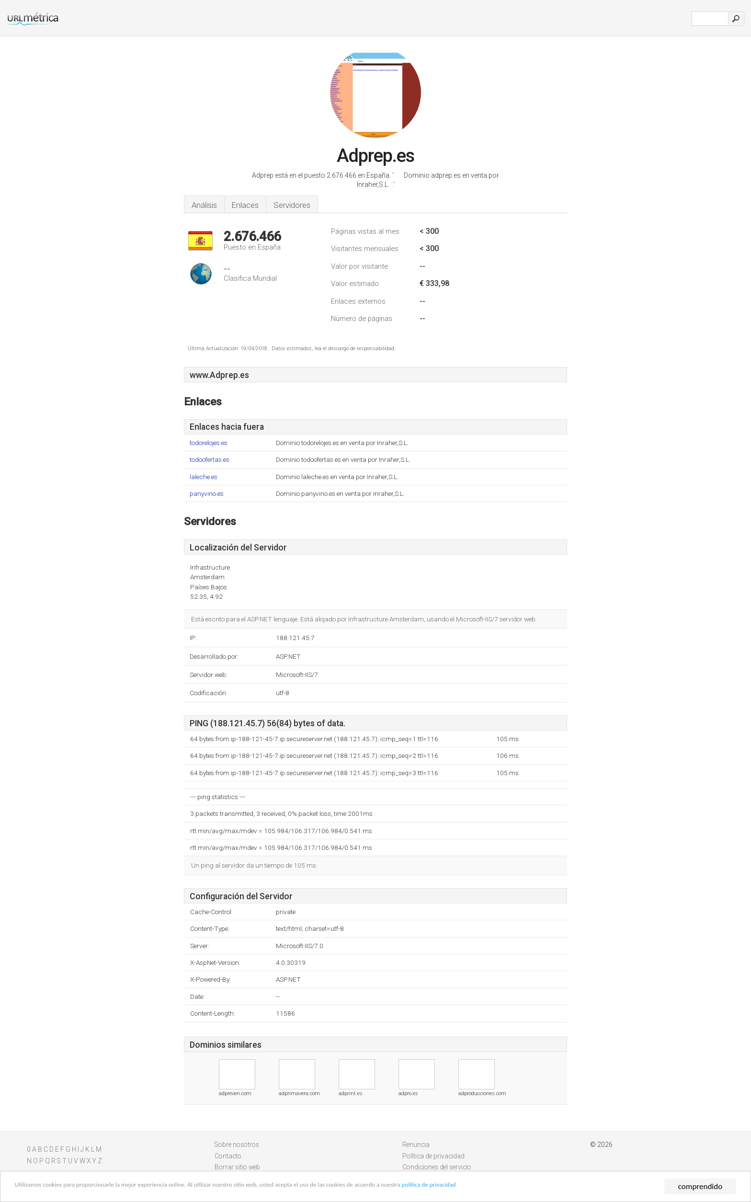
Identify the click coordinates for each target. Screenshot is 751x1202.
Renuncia (416, 1144)
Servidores (291, 205)
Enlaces (245, 205)
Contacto (228, 1156)
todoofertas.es (209, 459)
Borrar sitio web (237, 1167)
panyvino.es (207, 493)
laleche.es (203, 477)
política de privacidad (552, 1188)
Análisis (204, 205)
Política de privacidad (433, 1156)
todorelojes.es (209, 442)
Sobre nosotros (237, 1144)
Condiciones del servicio (436, 1167)
